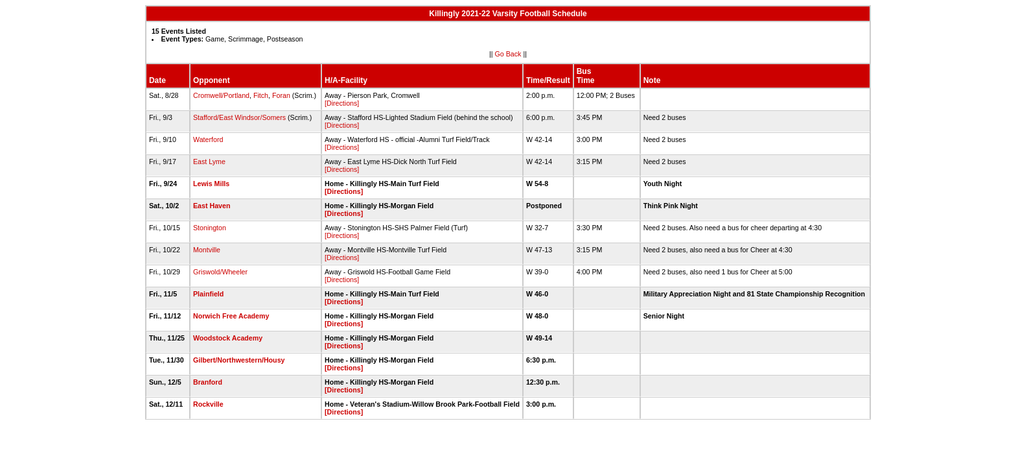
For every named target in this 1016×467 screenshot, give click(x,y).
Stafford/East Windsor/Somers (239, 117)
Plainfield (208, 294)
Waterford (208, 139)
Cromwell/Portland (221, 95)
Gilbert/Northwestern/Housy (239, 360)
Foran (281, 95)
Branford (207, 382)
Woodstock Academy (227, 338)
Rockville (208, 404)
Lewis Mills (211, 183)
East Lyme (209, 161)
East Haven (211, 206)
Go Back (508, 54)
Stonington (209, 228)
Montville (206, 250)
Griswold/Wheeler (220, 272)
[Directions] (342, 103)
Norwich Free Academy (231, 316)
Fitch (260, 95)
